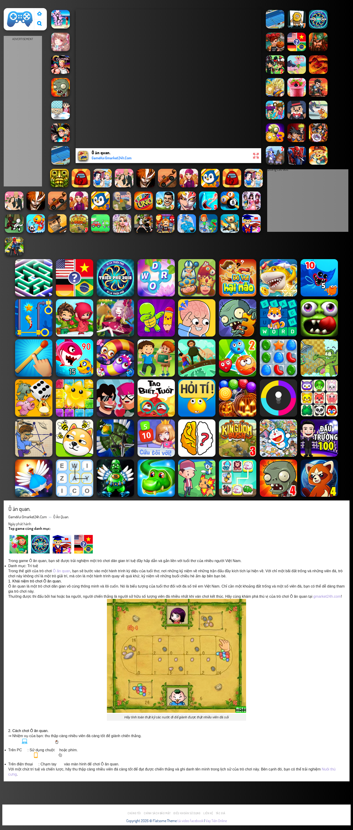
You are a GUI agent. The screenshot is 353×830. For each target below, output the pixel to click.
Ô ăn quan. (61, 517)
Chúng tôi (134, 813)
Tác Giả (220, 813)
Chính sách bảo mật (157, 813)
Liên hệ (208, 813)
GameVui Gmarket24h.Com (27, 517)
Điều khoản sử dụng (186, 813)
